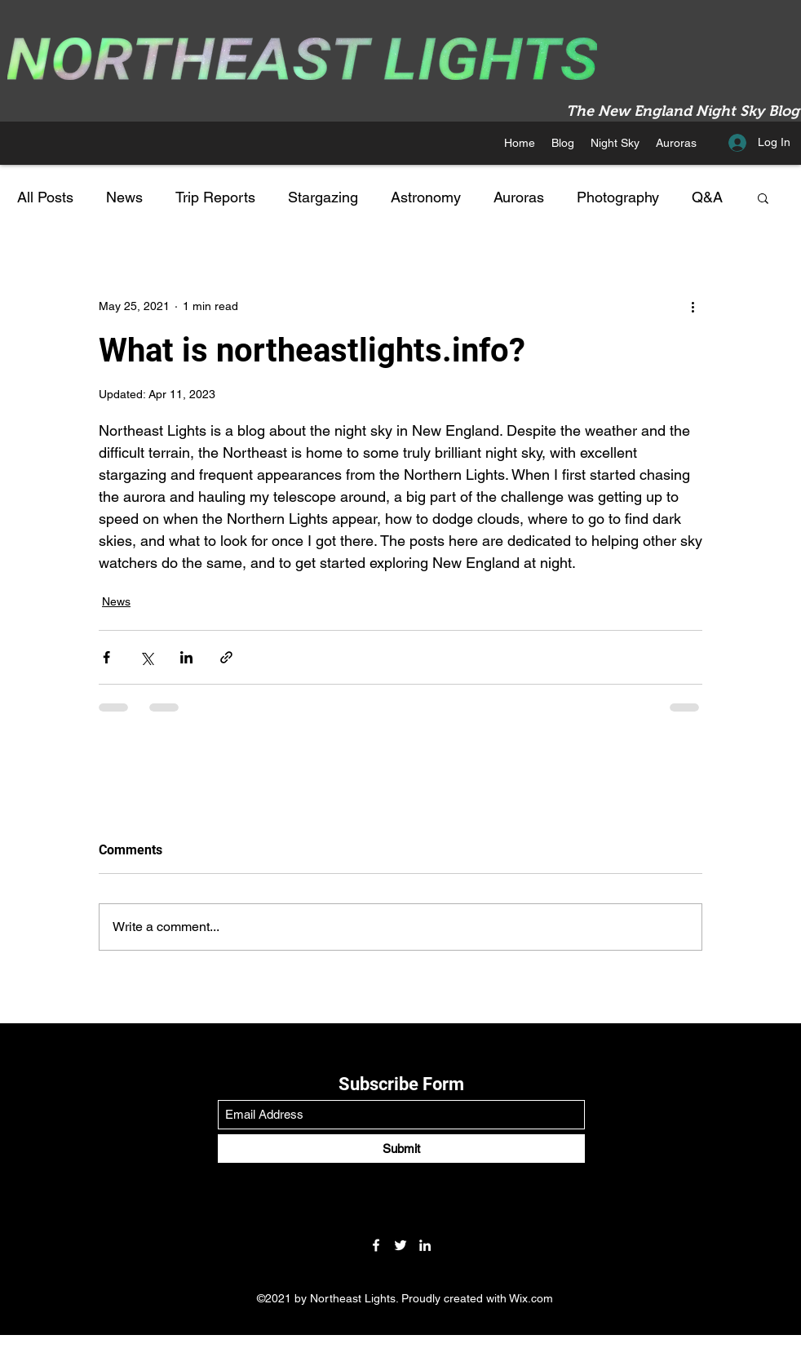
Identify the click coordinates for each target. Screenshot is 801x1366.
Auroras (518, 197)
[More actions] (692, 306)
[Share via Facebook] (106, 657)
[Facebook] (376, 1245)
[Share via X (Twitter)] (146, 657)
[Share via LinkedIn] (186, 657)
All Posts (45, 197)
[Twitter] (400, 1245)
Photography (618, 197)
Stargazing (323, 197)
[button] (615, 143)
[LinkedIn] (425, 1245)
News (124, 197)
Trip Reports (215, 197)
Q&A (707, 197)
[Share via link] (226, 657)
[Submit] (401, 1148)
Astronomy (426, 197)
